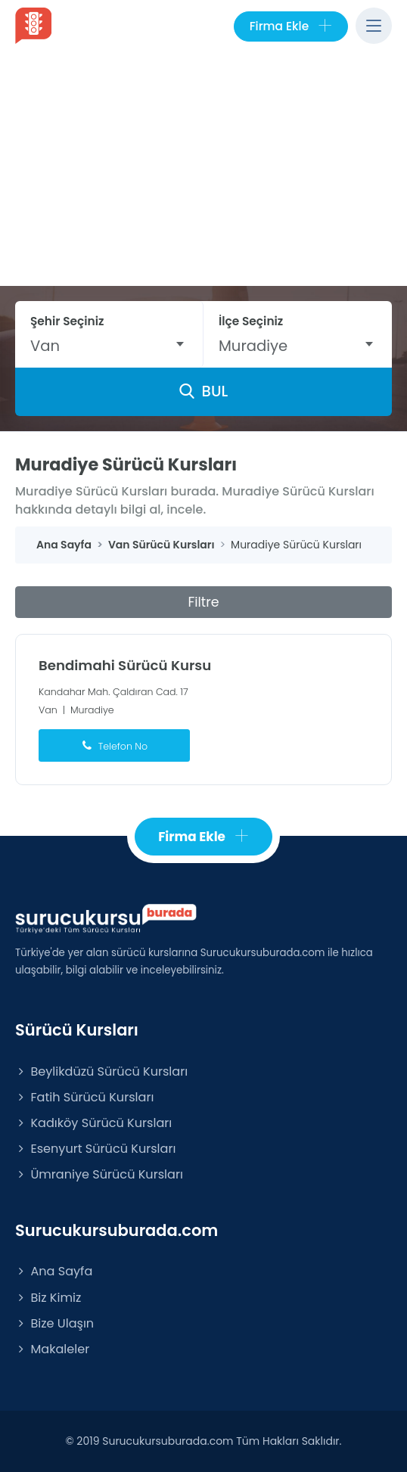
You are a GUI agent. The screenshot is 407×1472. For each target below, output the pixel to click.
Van (48, 709)
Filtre (203, 602)
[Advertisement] (203, 172)
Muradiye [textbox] (253, 345)
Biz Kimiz (48, 1297)
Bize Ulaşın (54, 1323)
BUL (203, 391)
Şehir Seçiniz (67, 321)
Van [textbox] (45, 345)
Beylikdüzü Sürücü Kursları (101, 1071)
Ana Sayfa (53, 1271)
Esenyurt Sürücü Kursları (95, 1148)
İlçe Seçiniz (251, 321)
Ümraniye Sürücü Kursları (99, 1174)
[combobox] (109, 345)
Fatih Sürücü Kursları (84, 1097)
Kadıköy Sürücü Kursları (93, 1123)
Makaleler (52, 1349)
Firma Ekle (291, 26)
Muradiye (92, 709)
